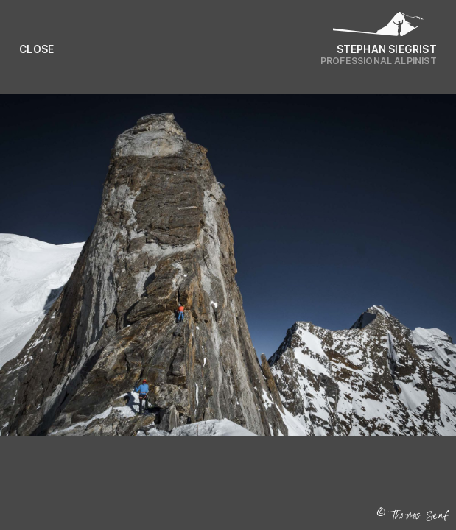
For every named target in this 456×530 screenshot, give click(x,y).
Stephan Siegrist (387, 49)
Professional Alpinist (378, 60)
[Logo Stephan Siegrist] (378, 27)
